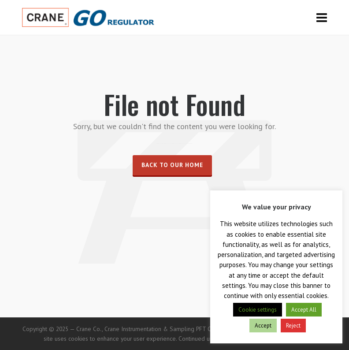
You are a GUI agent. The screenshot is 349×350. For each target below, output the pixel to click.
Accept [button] (263, 325)
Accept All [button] (303, 309)
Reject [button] (293, 325)
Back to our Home (172, 165)
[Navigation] (321, 17)
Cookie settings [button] (257, 309)
